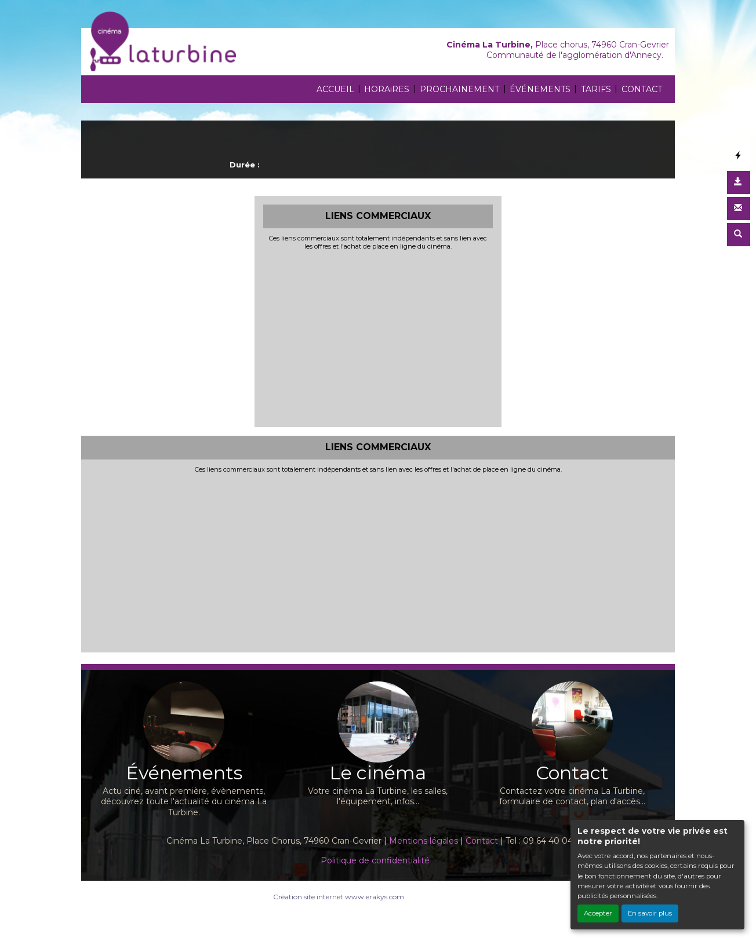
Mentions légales (423, 841)
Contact (482, 841)
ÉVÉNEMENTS (540, 89)
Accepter (598, 913)
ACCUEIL (335, 89)
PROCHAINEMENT (459, 89)
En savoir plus (650, 913)
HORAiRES (386, 89)
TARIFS (596, 89)
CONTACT (641, 89)
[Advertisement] (378, 337)
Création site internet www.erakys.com (338, 896)
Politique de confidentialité (375, 860)
